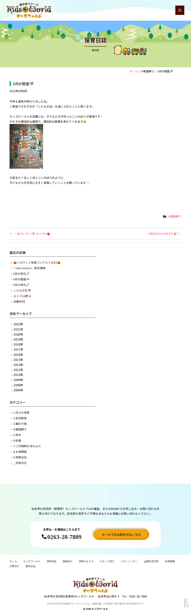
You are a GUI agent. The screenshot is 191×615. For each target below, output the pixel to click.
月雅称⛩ (19, 301)
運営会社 (30, 566)
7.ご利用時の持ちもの (27, 446)
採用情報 (170, 562)
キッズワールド (31, 562)
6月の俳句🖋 (21, 274)
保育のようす (86, 562)
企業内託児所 (151, 562)
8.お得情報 (20, 452)
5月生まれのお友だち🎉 (162, 233)
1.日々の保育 (21, 412)
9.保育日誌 (20, 457)
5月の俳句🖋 (21, 285)
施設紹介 (68, 562)
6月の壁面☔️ (21, 279)
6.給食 (17, 440)
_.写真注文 (20, 463)
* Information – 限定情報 (29, 268)
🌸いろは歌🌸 (22, 296)
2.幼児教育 (20, 418)
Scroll (185, 603)
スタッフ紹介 (107, 562)
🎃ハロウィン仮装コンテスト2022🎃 (37, 262)
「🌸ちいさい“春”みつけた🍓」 (33, 233)
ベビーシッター (129, 562)
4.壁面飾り (174, 216)
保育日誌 (52, 562)
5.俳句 (17, 435)
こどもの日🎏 (22, 290)
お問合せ (14, 566)
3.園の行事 (20, 424)
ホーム (13, 562)
